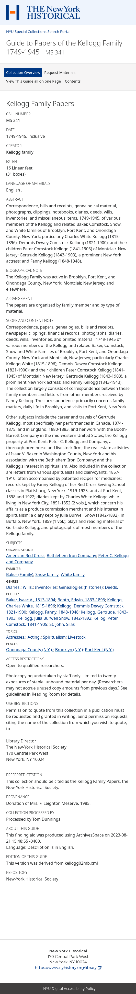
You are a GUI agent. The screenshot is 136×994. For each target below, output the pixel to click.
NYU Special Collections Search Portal (38, 31)
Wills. (28, 587)
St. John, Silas (62, 624)
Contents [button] (76, 81)
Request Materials (59, 72)
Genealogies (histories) (81, 587)
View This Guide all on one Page (33, 81)
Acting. (34, 637)
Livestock (77, 637)
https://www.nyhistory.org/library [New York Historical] (68, 967)
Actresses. (15, 637)
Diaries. (13, 587)
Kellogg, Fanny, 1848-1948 (53, 612)
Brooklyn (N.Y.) (69, 649)
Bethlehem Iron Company (71, 555)
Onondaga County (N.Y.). (29, 649)
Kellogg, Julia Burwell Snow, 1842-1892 (54, 618)
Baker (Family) (19, 574)
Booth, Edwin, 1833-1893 (81, 600)
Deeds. (111, 587)
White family (73, 574)
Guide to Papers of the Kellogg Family (64, 47)
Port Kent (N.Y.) (99, 649)
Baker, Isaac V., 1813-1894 (30, 600)
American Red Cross (25, 555)
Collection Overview (23, 72)
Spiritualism (54, 637)
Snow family (47, 574)
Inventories (46, 587)
